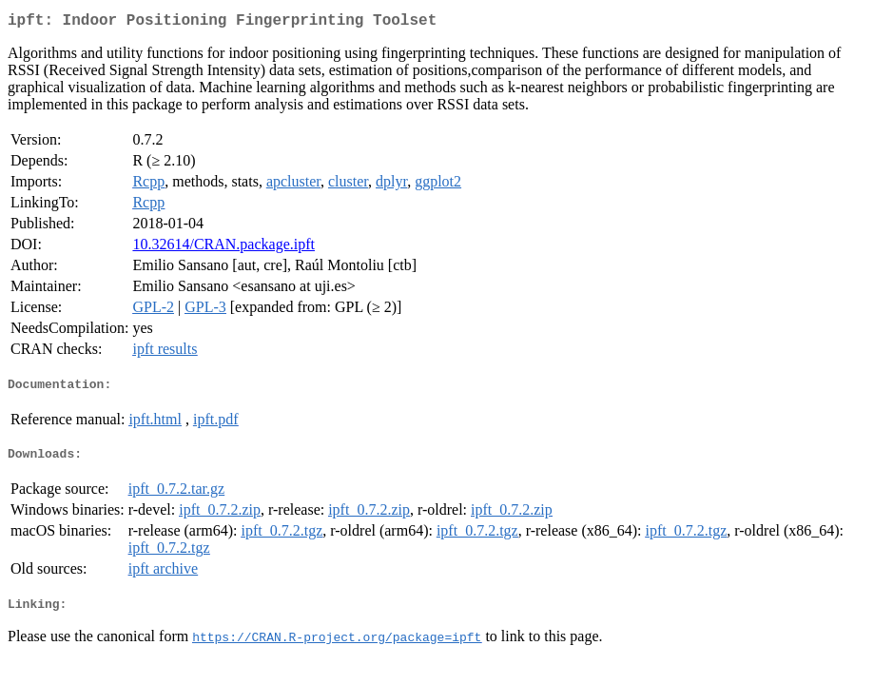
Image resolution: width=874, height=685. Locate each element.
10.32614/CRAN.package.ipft (223, 248)
